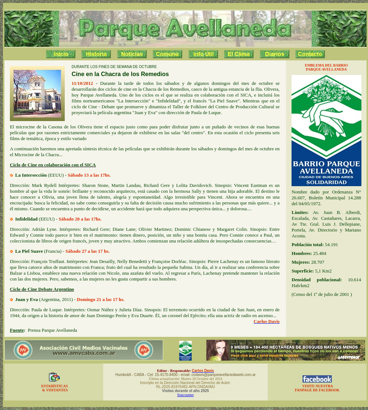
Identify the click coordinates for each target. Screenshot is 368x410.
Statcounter (185, 395)
